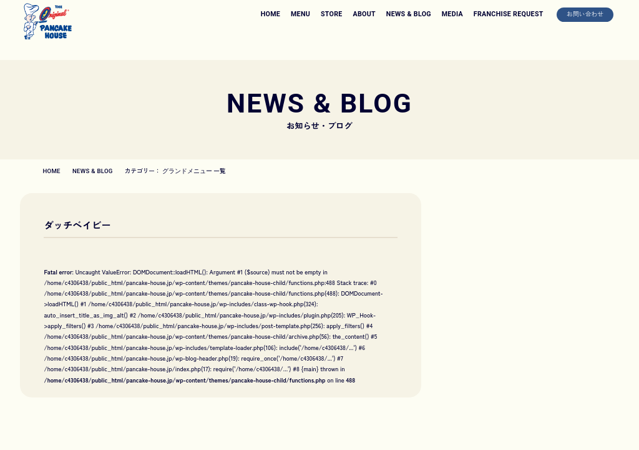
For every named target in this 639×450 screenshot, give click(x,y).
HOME (270, 14)
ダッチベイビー (77, 224)
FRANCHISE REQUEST (509, 14)
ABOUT (364, 14)
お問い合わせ (585, 13)
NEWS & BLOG (408, 14)
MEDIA (452, 14)
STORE (332, 14)
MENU (300, 14)
